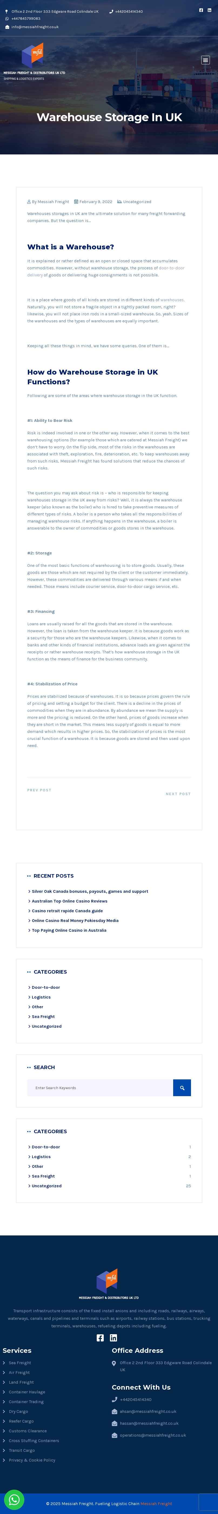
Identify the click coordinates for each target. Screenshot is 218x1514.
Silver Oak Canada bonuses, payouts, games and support (90, 891)
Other (37, 1006)
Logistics (41, 997)
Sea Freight (43, 1016)
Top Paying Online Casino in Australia (69, 930)
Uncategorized (137, 201)
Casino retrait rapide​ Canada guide (67, 910)
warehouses (172, 299)
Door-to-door (46, 987)
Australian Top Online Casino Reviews (70, 901)
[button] (205, 60)
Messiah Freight (53, 201)
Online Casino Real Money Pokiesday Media (75, 920)
